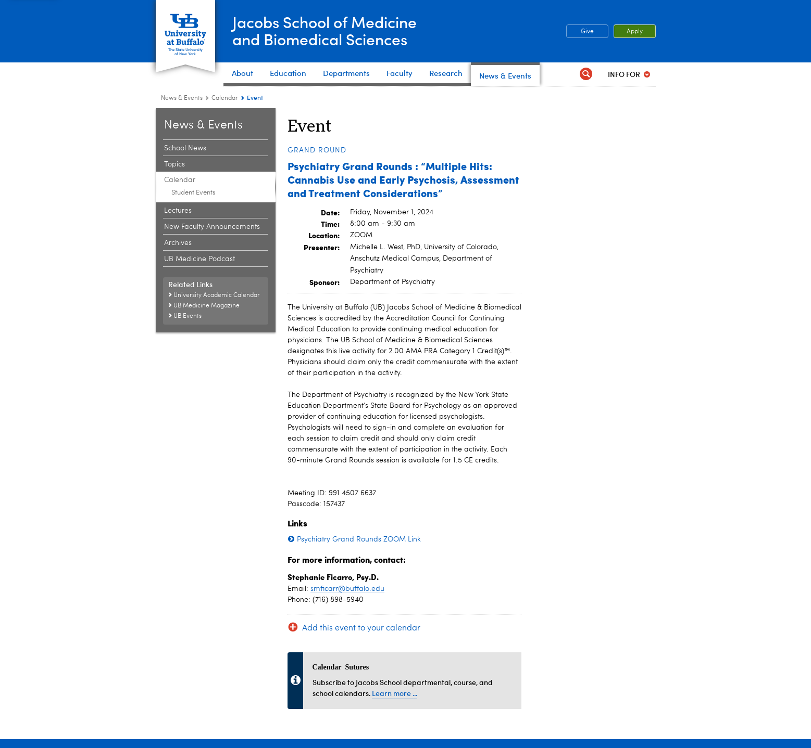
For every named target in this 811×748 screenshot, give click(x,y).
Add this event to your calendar (361, 628)
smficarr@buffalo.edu (347, 588)
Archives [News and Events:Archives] (178, 243)
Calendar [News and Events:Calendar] (224, 98)
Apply (635, 32)
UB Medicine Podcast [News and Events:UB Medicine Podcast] (199, 259)
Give (587, 32)
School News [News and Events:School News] (185, 148)
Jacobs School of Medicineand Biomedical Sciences (324, 30)
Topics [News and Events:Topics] (174, 164)
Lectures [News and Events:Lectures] (178, 210)
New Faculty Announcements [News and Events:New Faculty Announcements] (212, 226)
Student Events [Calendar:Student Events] (193, 192)
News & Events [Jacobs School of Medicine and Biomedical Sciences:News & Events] (182, 98)
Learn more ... (394, 693)
